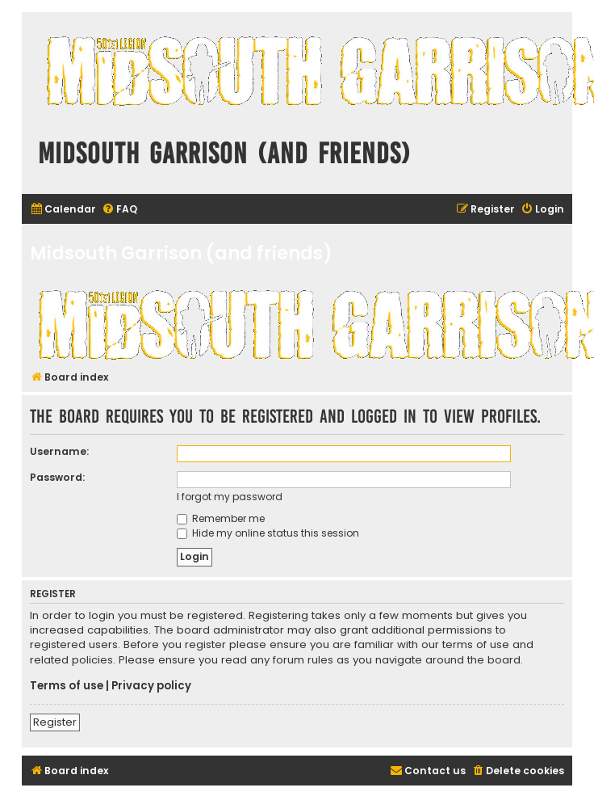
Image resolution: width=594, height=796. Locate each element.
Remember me (221, 518)
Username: (59, 451)
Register (55, 722)
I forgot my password (229, 497)
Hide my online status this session (268, 533)
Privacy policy (151, 686)
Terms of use (66, 686)
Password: (57, 477)
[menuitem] (63, 210)
